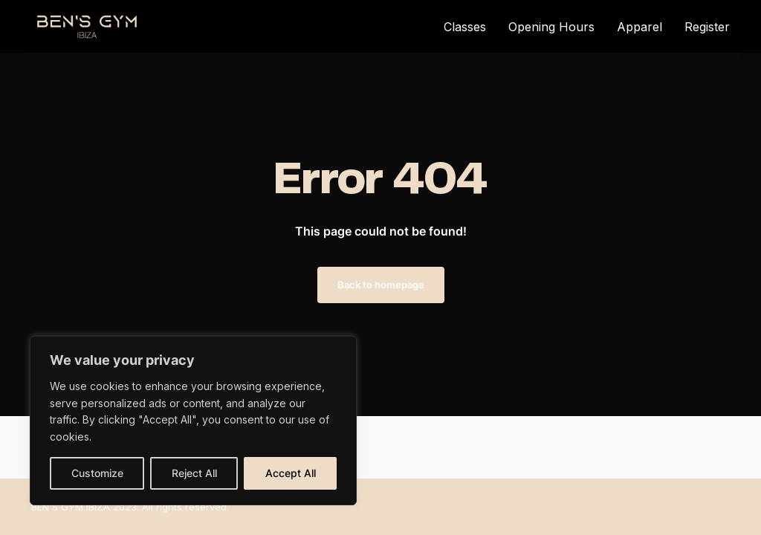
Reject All (194, 473)
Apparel (639, 26)
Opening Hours (551, 26)
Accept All (290, 473)
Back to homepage (380, 285)
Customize (97, 473)
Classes (465, 26)
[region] (193, 420)
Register (707, 26)
